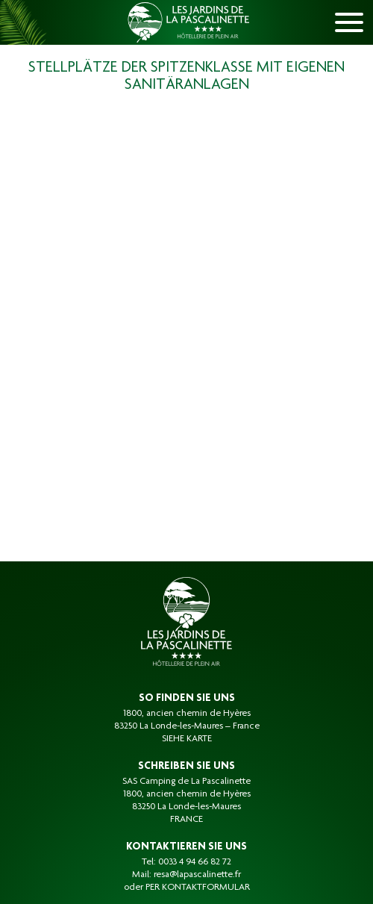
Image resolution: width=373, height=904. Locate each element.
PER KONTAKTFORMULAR (197, 887)
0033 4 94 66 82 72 (194, 862)
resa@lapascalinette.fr (197, 875)
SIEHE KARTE (187, 739)
